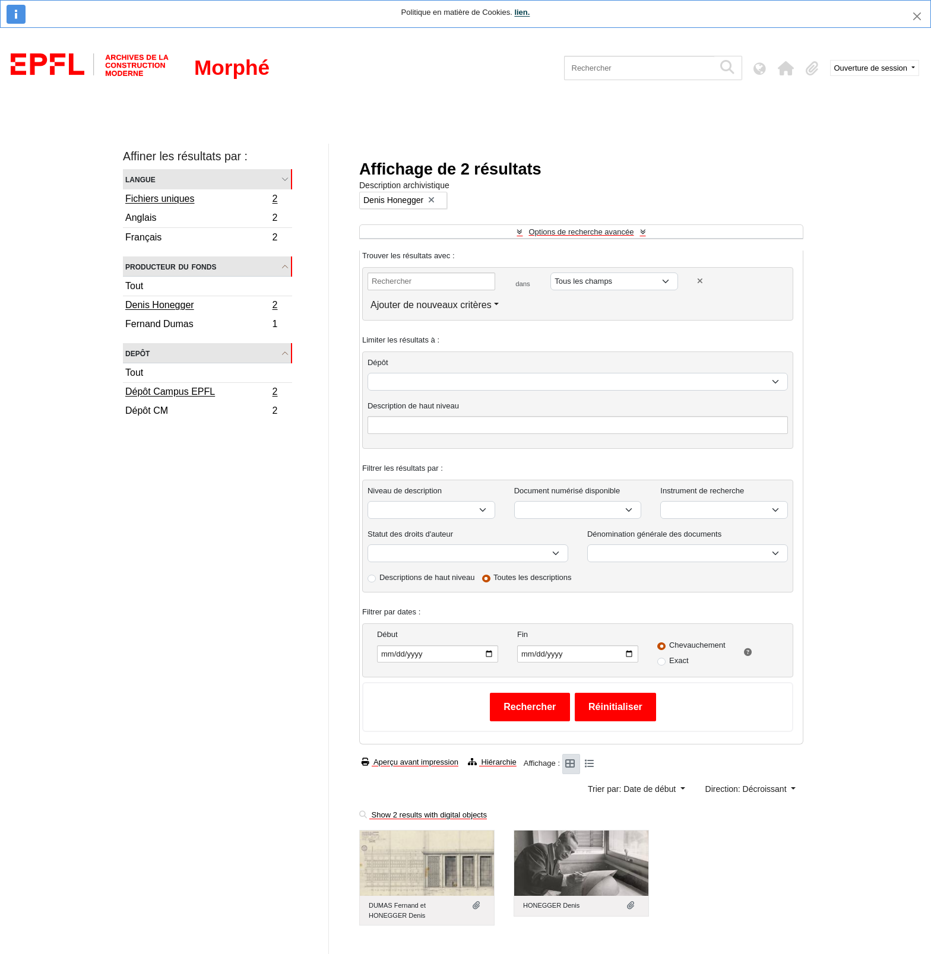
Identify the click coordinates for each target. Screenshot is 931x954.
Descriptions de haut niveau (426, 577)
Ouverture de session (872, 68)
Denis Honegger (201, 306)
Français (201, 238)
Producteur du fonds (170, 266)
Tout (134, 286)
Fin (522, 634)
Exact (679, 660)
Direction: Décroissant (747, 789)
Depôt (137, 353)
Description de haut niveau (413, 405)
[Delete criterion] (700, 281)
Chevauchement (697, 645)
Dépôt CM (201, 412)
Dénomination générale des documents (654, 534)
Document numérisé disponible (567, 490)
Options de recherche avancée (581, 231)
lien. (522, 12)
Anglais (201, 219)
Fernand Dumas (201, 325)
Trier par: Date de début (633, 789)
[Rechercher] (639, 68)
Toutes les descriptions (532, 577)
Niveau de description (405, 490)
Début (387, 634)
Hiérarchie (492, 762)
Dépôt (378, 362)
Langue (140, 179)
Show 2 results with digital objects (423, 814)
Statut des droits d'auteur (410, 534)
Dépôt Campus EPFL (201, 393)
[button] (786, 68)
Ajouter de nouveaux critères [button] (431, 305)
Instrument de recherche (702, 490)
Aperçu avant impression (410, 762)
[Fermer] (917, 16)
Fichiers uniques (201, 200)
